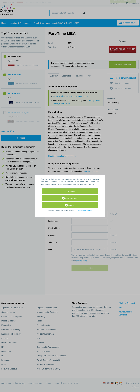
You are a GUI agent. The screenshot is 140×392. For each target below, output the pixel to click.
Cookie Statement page (83, 210)
